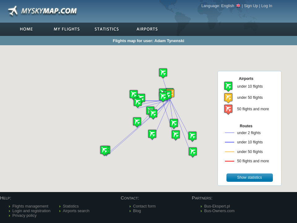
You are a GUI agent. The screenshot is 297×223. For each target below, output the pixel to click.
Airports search (76, 210)
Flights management (30, 206)
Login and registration (31, 210)
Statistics (71, 206)
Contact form (144, 206)
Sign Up (251, 5)
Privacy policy (24, 215)
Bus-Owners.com (219, 210)
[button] (134, 95)
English (231, 5)
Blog (137, 210)
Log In (266, 5)
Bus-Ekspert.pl (217, 206)
